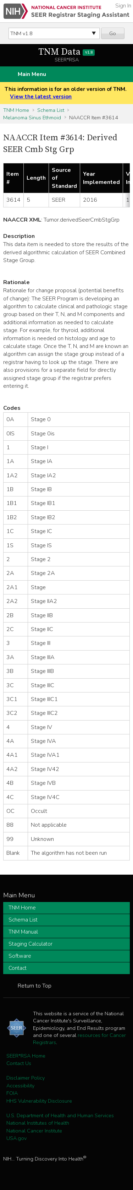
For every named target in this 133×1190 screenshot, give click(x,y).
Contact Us (18, 1063)
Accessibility (20, 1085)
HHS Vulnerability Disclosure (39, 1100)
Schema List (50, 110)
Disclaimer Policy (25, 1077)
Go (112, 33)
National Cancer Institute (34, 1130)
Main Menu (32, 74)
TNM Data (66, 52)
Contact (18, 968)
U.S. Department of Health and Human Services (60, 1115)
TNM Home (16, 110)
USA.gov (16, 1138)
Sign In (123, 6)
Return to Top (34, 986)
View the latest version (41, 96)
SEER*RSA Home (25, 1055)
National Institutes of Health (37, 1122)
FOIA (12, 1093)
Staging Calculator (30, 943)
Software (20, 956)
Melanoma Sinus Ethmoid (32, 117)
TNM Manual (23, 931)
